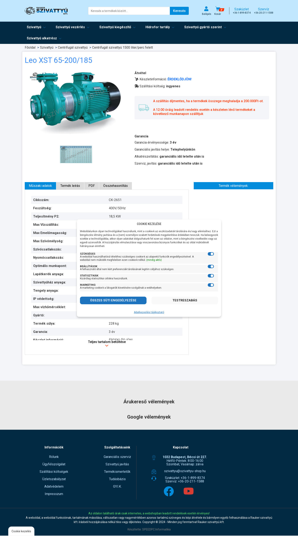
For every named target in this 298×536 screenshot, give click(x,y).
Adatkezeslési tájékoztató (149, 312)
